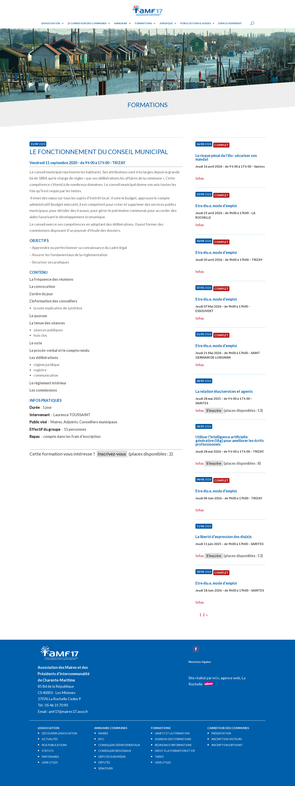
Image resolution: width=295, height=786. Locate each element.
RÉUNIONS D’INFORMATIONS (173, 745)
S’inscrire (214, 410)
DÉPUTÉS (104, 762)
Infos (199, 178)
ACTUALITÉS (50, 739)
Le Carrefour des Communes (87, 23)
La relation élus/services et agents (224, 391)
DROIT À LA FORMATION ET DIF (175, 750)
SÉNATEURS (105, 768)
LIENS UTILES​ (50, 762)
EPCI (101, 739)
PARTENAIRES (50, 756)
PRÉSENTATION (221, 733)
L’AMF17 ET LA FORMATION (172, 733)
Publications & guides (195, 23)
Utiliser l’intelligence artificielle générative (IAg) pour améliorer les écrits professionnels (229, 440)
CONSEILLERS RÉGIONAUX (114, 750)
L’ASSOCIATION (50, 23)
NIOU (215, 678)
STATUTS (47, 750)
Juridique (166, 23)
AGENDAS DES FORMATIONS (173, 739)
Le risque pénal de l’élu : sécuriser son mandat (226, 157)
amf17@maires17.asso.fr (68, 711)
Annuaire (120, 23)
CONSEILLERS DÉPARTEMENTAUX (119, 745)
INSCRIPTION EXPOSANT (227, 745)
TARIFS (159, 756)
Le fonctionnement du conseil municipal (99, 151)
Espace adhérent (230, 23)
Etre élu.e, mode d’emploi (216, 205)
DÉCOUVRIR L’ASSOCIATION (59, 733)
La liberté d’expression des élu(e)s (223, 536)
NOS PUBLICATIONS (54, 745)
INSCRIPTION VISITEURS (226, 739)
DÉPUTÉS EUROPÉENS (112, 756)
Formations (143, 23)
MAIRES (103, 733)
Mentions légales (199, 661)
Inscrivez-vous (112, 454)
